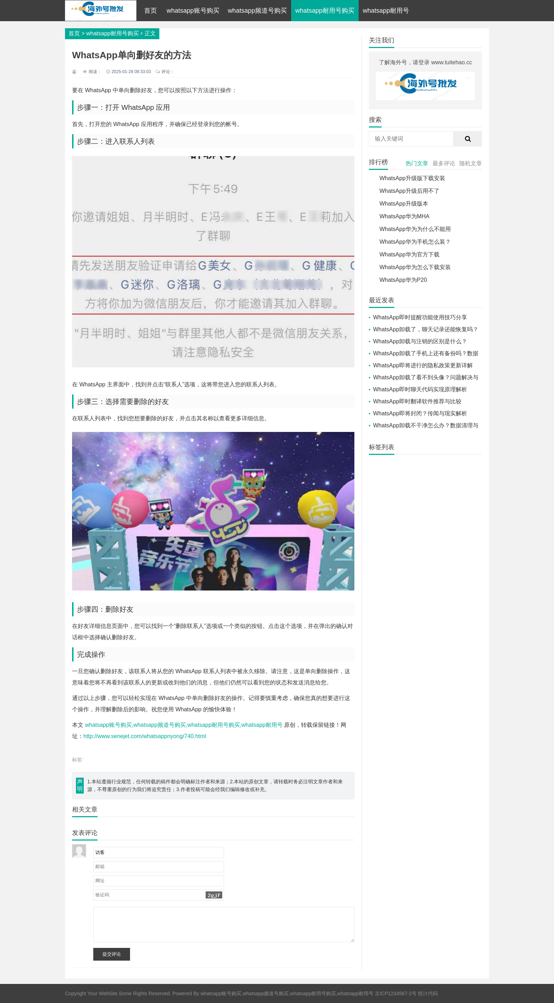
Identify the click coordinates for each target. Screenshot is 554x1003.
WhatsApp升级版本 (403, 204)
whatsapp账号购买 (193, 10)
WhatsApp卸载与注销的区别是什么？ (420, 341)
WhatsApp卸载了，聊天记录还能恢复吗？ (425, 329)
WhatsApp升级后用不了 (409, 191)
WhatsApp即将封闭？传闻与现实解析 (420, 413)
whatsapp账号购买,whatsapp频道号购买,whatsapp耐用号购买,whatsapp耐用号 (183, 725)
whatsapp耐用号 (386, 10)
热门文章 (417, 163)
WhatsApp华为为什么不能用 (415, 229)
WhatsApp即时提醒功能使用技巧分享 (420, 317)
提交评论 (111, 954)
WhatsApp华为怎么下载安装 (415, 267)
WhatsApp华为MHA (404, 216)
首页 (150, 10)
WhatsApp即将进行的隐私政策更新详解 (423, 365)
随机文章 (470, 163)
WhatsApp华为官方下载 (409, 254)
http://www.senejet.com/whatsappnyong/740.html (144, 736)
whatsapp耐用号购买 (324, 10)
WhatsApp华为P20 (403, 280)
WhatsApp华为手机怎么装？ (415, 242)
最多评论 (443, 163)
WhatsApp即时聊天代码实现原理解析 (420, 389)
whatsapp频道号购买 (257, 10)
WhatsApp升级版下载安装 (412, 178)
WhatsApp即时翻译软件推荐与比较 (417, 401)
